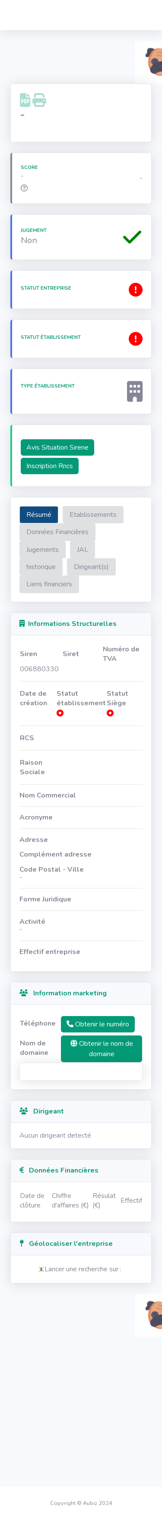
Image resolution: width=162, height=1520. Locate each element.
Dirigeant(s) (91, 567)
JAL (82, 549)
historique (41, 567)
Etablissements (93, 514)
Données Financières (57, 532)
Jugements (42, 549)
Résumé (38, 514)
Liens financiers (49, 584)
